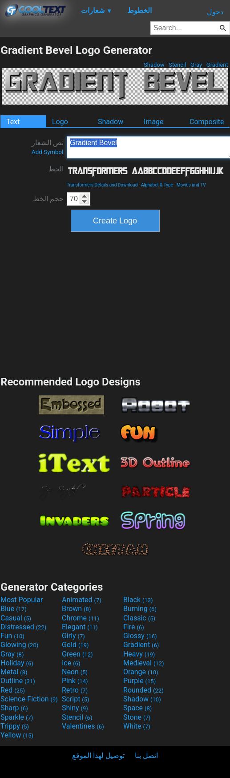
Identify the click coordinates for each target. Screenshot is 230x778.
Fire (133, 627)
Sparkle (16, 717)
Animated (81, 600)
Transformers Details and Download (102, 184)
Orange (140, 672)
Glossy (140, 636)
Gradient (217, 64)
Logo (60, 122)
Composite (207, 122)
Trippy (14, 726)
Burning (140, 608)
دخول (215, 12)
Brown (76, 608)
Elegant (80, 627)
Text (13, 122)
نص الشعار (48, 146)
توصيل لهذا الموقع (98, 755)
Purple (139, 681)
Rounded (143, 690)
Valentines (83, 726)
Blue (13, 608)
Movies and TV (191, 184)
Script (75, 699)
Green (77, 654)
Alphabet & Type (157, 184)
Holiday (16, 663)
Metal (14, 672)
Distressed (23, 627)
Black (138, 600)
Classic (139, 618)
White (136, 726)
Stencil (177, 64)
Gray (196, 64)
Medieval (143, 663)
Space (137, 708)
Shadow (154, 64)
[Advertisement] (115, 302)
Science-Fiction (29, 699)
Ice (71, 663)
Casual (15, 618)
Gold (75, 644)
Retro (75, 690)
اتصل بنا (146, 755)
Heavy (139, 654)
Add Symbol (47, 152)
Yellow (16, 735)
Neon (75, 672)
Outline (17, 681)
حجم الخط (48, 198)
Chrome (80, 618)
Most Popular (21, 600)
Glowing (19, 644)
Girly (73, 636)
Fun (12, 636)
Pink (75, 681)
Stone (136, 717)
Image (154, 122)
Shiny (75, 708)
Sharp (14, 708)
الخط (56, 169)
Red (12, 690)
